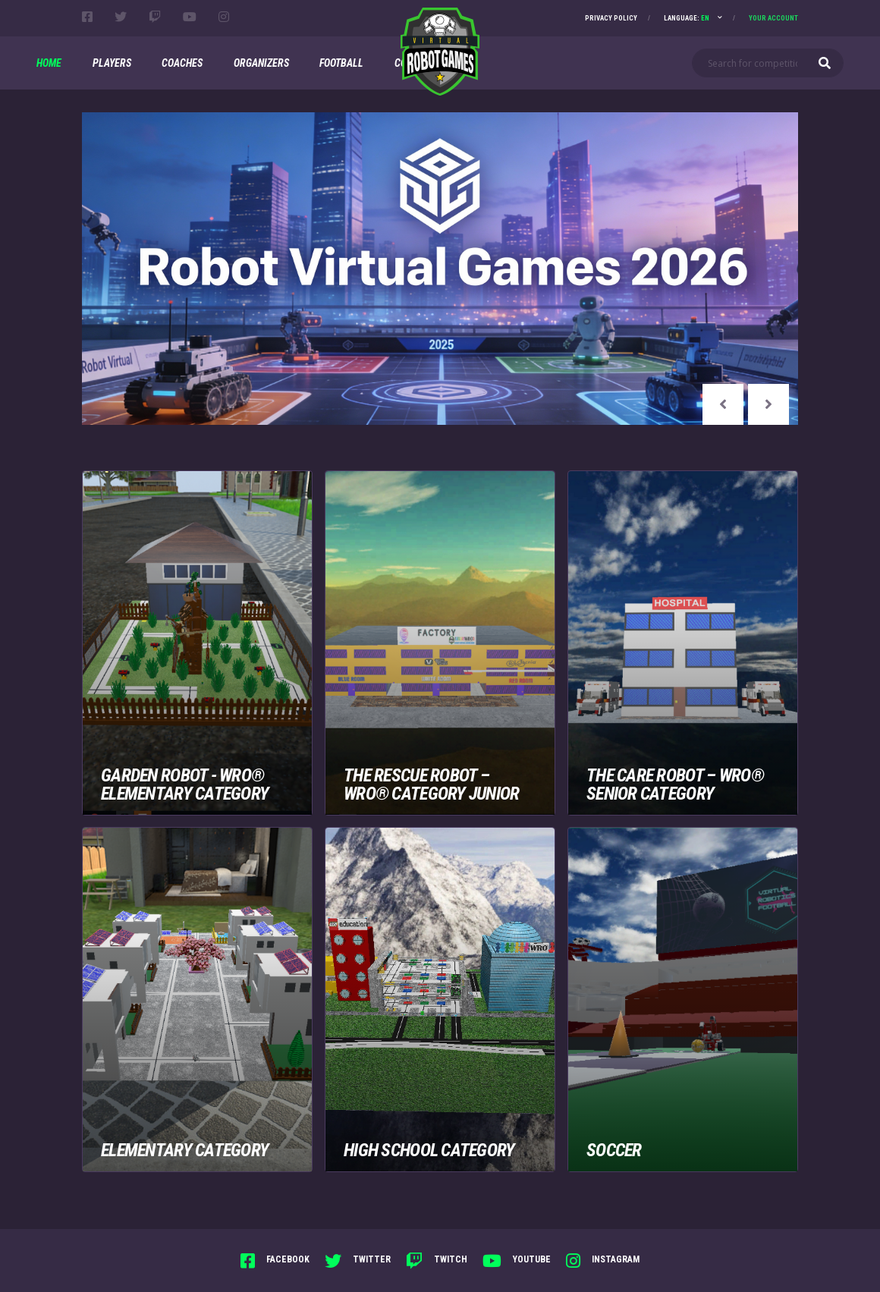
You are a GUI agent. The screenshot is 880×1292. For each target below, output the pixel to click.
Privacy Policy (611, 18)
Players (112, 63)
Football (341, 63)
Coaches (182, 63)
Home (48, 63)
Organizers (261, 63)
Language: (686, 18)
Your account (773, 18)
